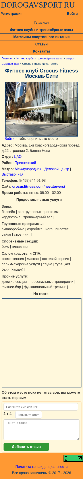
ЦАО (18, 156)
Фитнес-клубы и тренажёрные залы (41, 30)
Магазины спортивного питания (41, 37)
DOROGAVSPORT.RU (38, 5)
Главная (41, 22)
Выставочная (12, 174)
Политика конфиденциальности (41, 470)
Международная (28, 169)
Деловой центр (56, 169)
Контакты (41, 51)
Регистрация (11, 14)
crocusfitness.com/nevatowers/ (38, 186)
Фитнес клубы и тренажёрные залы (39, 58)
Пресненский (25, 163)
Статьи (41, 44)
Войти (72, 14)
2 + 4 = (9, 414)
